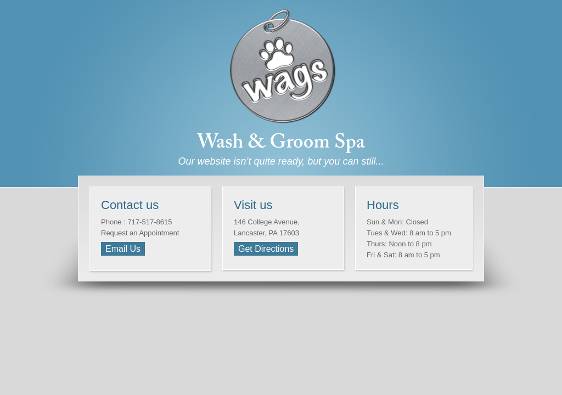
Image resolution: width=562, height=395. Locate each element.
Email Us (122, 248)
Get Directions (266, 248)
